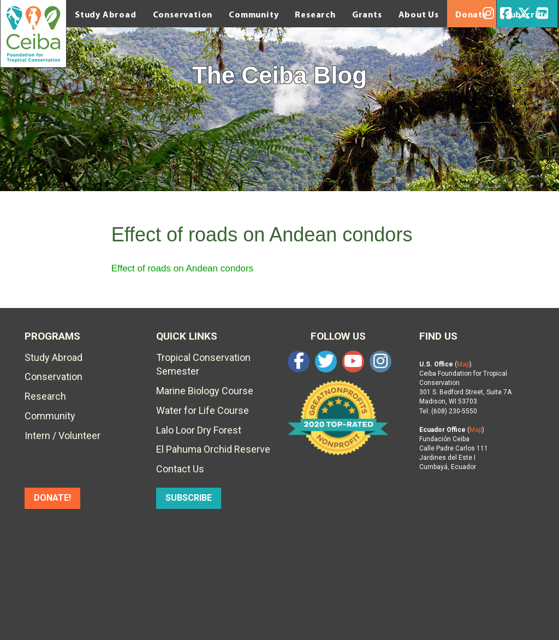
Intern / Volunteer (62, 435)
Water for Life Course (202, 410)
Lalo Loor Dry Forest (198, 430)
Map (463, 364)
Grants (367, 14)
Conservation (183, 14)
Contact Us (180, 469)
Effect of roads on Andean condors (182, 268)
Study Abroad (105, 14)
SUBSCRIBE (188, 498)
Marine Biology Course (204, 390)
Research (315, 14)
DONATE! (52, 498)
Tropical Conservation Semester (203, 364)
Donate (471, 14)
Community (253, 14)
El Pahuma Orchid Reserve (213, 449)
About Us (419, 14)
